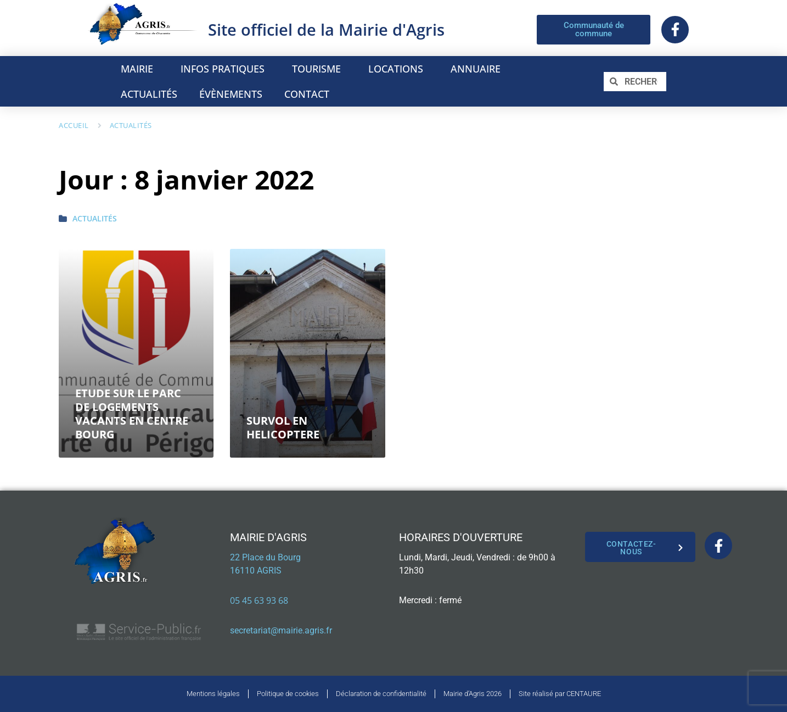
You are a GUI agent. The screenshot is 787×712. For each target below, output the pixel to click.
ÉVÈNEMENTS (230, 94)
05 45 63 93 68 (259, 600)
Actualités (131, 125)
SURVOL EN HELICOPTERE (282, 427)
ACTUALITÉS (149, 94)
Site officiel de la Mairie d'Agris (326, 29)
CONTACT (306, 94)
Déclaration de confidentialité (381, 693)
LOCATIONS (398, 68)
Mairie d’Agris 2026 (472, 693)
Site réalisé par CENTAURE (560, 693)
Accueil (74, 125)
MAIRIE (140, 68)
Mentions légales (213, 693)
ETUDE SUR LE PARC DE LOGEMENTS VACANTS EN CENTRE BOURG (131, 414)
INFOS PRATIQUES (225, 68)
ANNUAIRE (478, 68)
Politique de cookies (288, 693)
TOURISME (319, 68)
